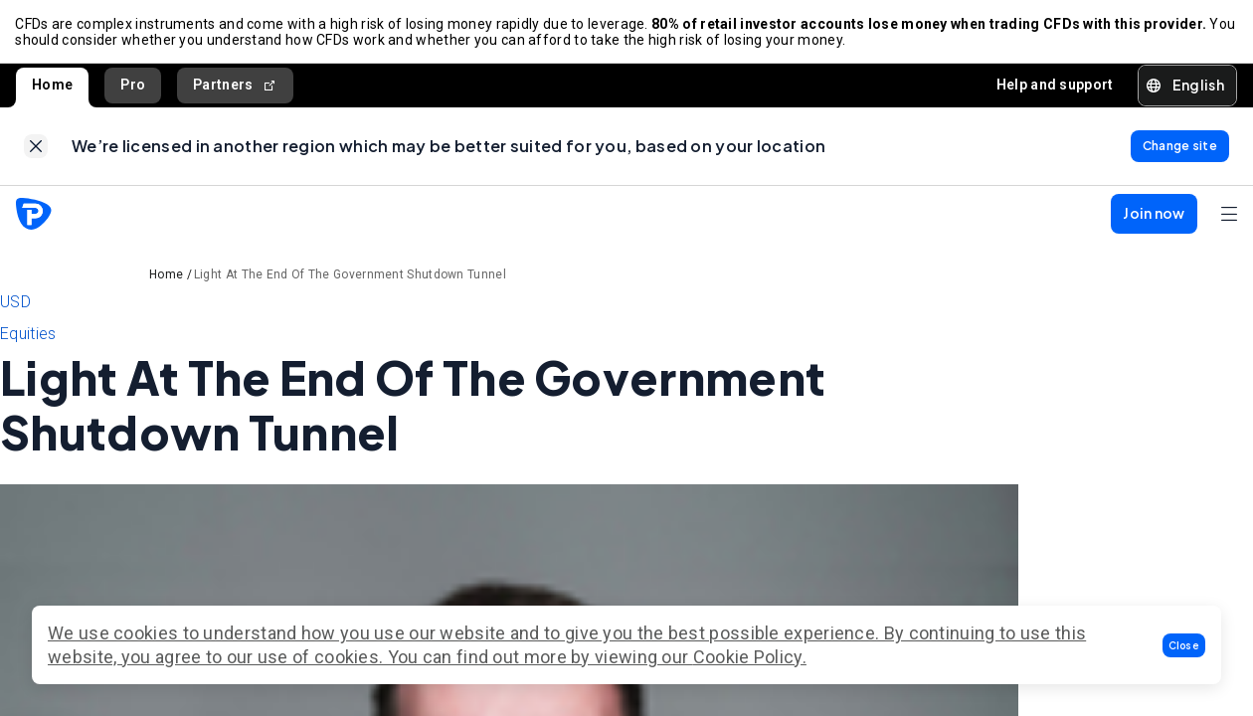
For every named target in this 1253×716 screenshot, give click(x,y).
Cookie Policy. (749, 656)
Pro (132, 85)
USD (15, 304)
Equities (28, 336)
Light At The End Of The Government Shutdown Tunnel (350, 277)
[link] (36, 148)
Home (52, 85)
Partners (235, 86)
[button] (1184, 645)
